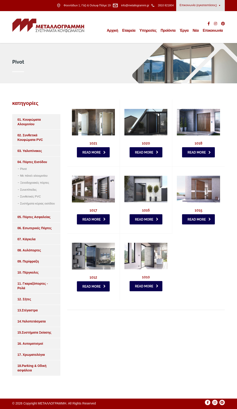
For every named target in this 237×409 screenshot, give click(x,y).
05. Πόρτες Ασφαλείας (33, 217)
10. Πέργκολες (28, 272)
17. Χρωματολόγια (31, 354)
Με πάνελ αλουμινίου (33, 175)
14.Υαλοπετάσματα (31, 321)
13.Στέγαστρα (27, 310)
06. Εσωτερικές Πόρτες (34, 228)
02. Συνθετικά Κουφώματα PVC (30, 137)
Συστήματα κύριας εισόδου (37, 203)
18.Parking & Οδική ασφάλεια (31, 368)
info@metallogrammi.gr (135, 5)
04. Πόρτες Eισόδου (32, 162)
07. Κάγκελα (26, 239)
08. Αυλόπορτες (29, 250)
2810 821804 (166, 5)
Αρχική (112, 30)
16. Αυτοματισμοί (30, 343)
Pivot (23, 169)
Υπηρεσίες (148, 30)
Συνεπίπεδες (28, 189)
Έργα (184, 30)
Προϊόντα (168, 30)
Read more (94, 152)
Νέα (196, 30)
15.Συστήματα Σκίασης (34, 332)
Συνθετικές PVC (30, 196)
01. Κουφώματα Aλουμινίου (29, 122)
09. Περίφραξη (28, 261)
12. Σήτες (24, 299)
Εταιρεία (128, 30)
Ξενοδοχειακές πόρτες (34, 182)
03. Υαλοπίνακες (29, 151)
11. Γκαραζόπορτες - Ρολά (32, 286)
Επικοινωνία (213, 30)
